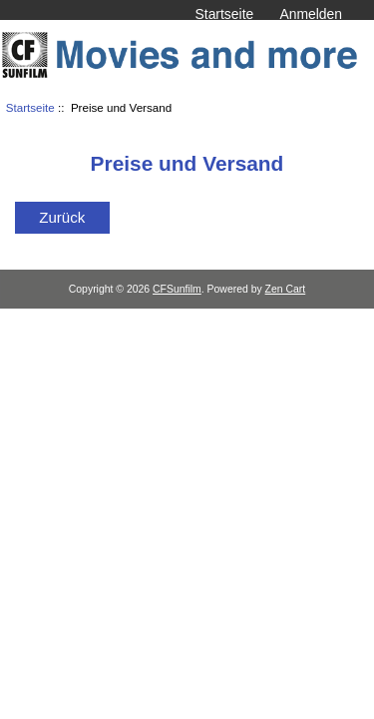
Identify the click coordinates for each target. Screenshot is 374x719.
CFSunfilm (177, 289)
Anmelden (310, 14)
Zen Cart (285, 289)
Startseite (224, 14)
